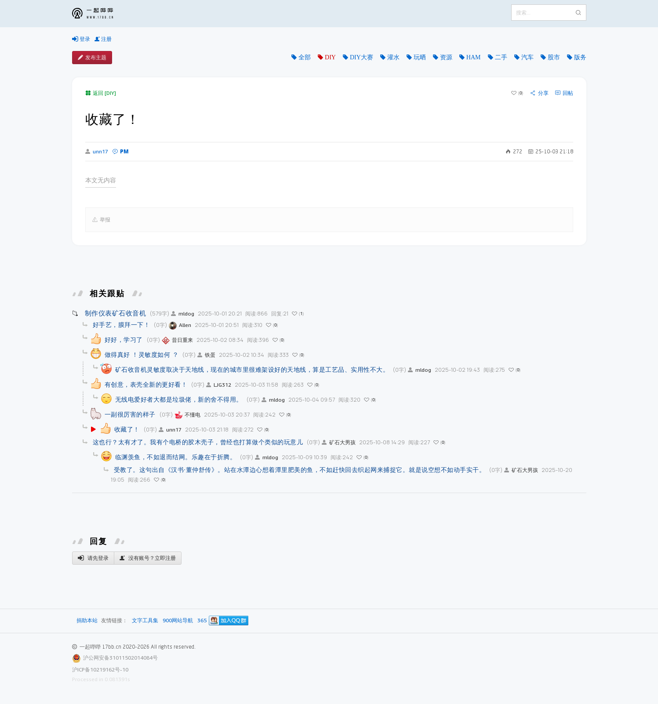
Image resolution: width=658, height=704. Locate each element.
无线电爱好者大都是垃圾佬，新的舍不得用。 (179, 399)
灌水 (393, 57)
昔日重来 (177, 340)
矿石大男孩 (339, 442)
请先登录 (93, 558)
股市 (554, 57)
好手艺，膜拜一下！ (121, 324)
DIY (330, 57)
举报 (101, 219)
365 (202, 621)
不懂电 (187, 414)
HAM (473, 57)
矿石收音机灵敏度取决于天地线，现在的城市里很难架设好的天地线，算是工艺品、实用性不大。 (252, 369)
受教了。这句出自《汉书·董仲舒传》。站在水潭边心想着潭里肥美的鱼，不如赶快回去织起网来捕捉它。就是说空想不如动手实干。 (300, 469)
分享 (540, 93)
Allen (180, 325)
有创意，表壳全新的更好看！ (146, 384)
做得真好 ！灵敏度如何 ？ (142, 354)
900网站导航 (178, 621)
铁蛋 (206, 355)
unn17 (96, 151)
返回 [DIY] (100, 93)
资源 (446, 57)
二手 (501, 57)
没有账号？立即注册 (148, 558)
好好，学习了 (124, 339)
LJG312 (218, 384)
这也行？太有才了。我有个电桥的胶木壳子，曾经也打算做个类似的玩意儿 (198, 442)
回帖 (564, 93)
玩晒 (420, 57)
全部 (304, 57)
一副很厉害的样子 (130, 414)
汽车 (527, 57)
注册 (103, 39)
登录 (81, 39)
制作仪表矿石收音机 (115, 312)
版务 (580, 57)
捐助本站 (87, 620)
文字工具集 (145, 621)
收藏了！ (127, 429)
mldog (182, 313)
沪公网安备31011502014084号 (120, 657)
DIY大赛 (361, 57)
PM (121, 151)
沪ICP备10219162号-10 (100, 669)
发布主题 (92, 57)
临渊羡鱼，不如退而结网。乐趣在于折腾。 (175, 457)
